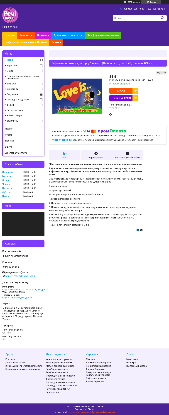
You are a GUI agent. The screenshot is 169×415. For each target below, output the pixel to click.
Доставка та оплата (66, 35)
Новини (9, 128)
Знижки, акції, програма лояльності (23, 366)
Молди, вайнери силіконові (60, 366)
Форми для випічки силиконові (61, 385)
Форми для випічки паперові (60, 375)
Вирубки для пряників (57, 372)
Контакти (43, 35)
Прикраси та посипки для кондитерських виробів (99, 373)
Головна (10, 35)
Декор (10, 71)
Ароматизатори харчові (98, 362)
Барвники (12, 65)
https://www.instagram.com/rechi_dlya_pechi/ (25, 289)
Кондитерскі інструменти (59, 359)
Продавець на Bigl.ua (84, 409)
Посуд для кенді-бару (18, 99)
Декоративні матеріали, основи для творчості (23, 77)
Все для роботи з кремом (59, 362)
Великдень (12, 121)
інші (131, 179)
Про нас (9, 140)
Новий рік (131, 362)
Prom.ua (99, 406)
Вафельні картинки (96, 378)
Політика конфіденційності (103, 412)
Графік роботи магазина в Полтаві (26, 42)
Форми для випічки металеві (60, 382)
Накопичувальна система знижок (22, 369)
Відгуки (9, 146)
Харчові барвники (95, 369)
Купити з (121, 98)
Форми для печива (55, 379)
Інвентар (11, 83)
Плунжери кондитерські (58, 389)
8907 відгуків (134, 2)
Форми (10, 105)
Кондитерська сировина (98, 366)
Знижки (56, 42)
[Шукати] (162, 18)
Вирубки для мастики (57, 369)
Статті (8, 134)
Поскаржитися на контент (78, 412)
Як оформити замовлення (103, 35)
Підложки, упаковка (136, 366)
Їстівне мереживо (95, 381)
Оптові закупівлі (15, 110)
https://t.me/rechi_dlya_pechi (20, 276)
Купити (121, 91)
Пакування (12, 94)
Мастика (90, 359)
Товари (24, 35)
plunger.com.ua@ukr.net (17, 272)
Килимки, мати (53, 392)
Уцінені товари (14, 115)
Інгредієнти (12, 89)
